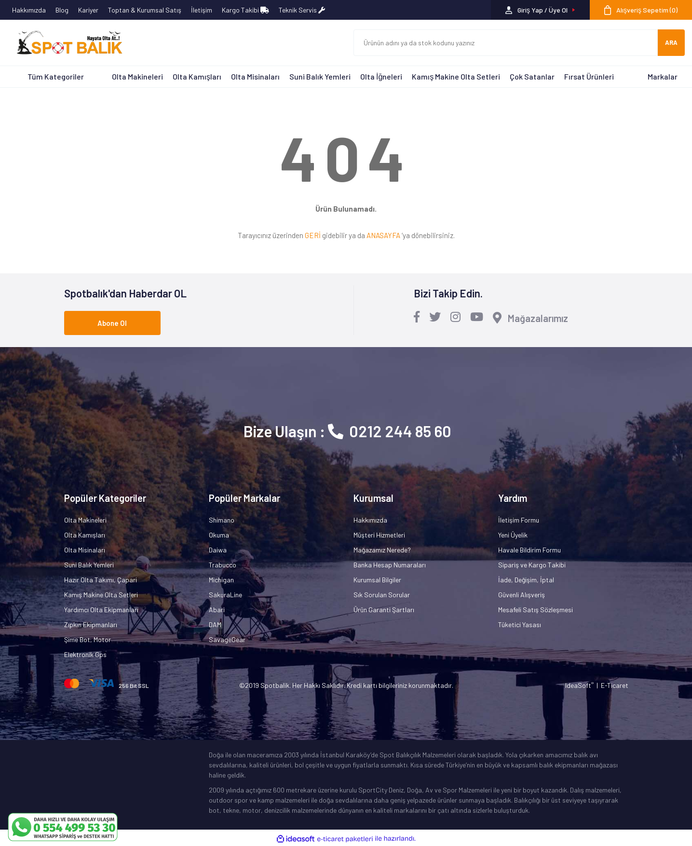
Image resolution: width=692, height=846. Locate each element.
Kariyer (88, 10)
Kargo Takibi (245, 10)
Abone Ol (112, 323)
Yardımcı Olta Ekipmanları (101, 609)
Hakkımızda (29, 10)
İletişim (201, 10)
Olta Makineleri (137, 76)
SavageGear (227, 639)
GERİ (313, 235)
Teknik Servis (302, 10)
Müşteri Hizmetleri (379, 535)
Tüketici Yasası (519, 624)
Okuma (219, 535)
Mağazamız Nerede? (382, 550)
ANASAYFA (383, 235)
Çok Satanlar (532, 76)
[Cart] (641, 10)
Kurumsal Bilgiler (377, 580)
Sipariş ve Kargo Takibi (532, 565)
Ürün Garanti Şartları (383, 609)
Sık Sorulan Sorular (381, 595)
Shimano (221, 520)
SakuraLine (225, 595)
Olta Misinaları (255, 76)
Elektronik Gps (85, 654)
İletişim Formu (518, 520)
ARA (671, 42)
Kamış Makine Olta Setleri (456, 76)
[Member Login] (540, 10)
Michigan (221, 580)
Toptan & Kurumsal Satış (144, 10)
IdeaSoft (579, 685)
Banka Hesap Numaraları (389, 565)
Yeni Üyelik (513, 535)
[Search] (505, 42)
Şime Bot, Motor (87, 639)
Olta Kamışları (197, 76)
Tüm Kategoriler (55, 76)
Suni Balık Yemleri (320, 76)
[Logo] (65, 43)
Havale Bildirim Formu (529, 550)
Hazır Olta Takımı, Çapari (100, 580)
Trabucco (222, 565)
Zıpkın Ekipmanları (90, 624)
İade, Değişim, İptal (526, 580)
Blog (61, 10)
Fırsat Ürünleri (589, 76)
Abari (217, 609)
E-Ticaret (614, 685)
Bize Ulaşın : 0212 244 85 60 (347, 431)
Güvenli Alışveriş (521, 595)
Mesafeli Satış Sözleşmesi (535, 609)
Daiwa (218, 550)
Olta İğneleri (381, 76)
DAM (215, 624)
